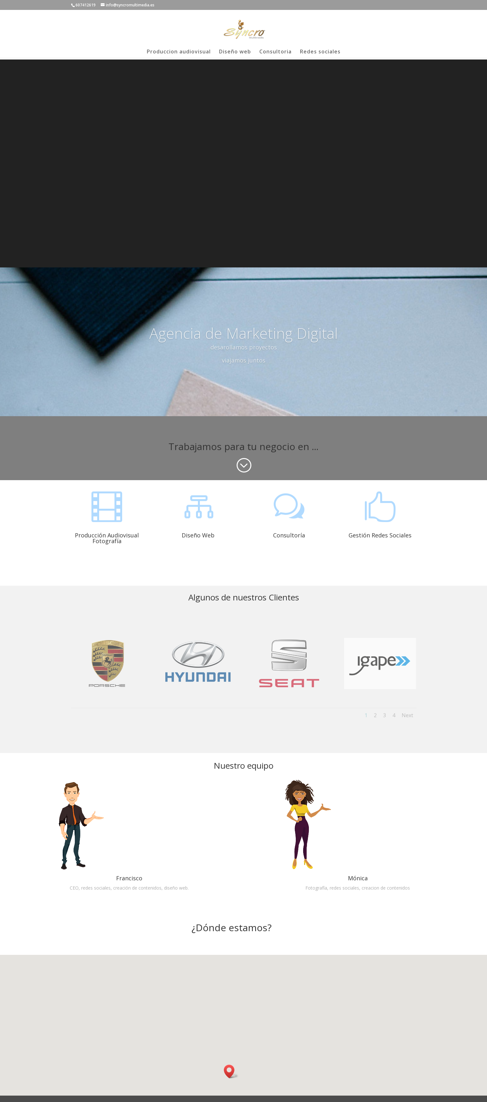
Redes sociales (320, 52)
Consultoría (289, 535)
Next (407, 715)
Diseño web (235, 52)
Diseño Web (198, 535)
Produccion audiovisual (179, 52)
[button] (231, 1071)
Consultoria (275, 52)
